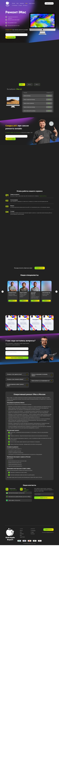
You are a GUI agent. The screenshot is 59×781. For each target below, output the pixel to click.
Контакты (25, 5)
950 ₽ (49, 103)
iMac (26, 3)
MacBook (22, 3)
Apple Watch (32, 3)
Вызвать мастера (10, 37)
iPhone (13, 3)
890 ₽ (49, 95)
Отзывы (20, 5)
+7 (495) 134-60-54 (49, 3)
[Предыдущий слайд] (3, 291)
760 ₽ (49, 99)
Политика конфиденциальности (48, 530)
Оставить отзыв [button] (39, 267)
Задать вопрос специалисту (17, 356)
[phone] (16, 34)
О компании (14, 5)
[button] (38, 96)
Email (26, 488)
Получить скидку (10, 138)
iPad (17, 3)
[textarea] (16, 352)
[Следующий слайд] (56, 291)
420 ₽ (49, 110)
